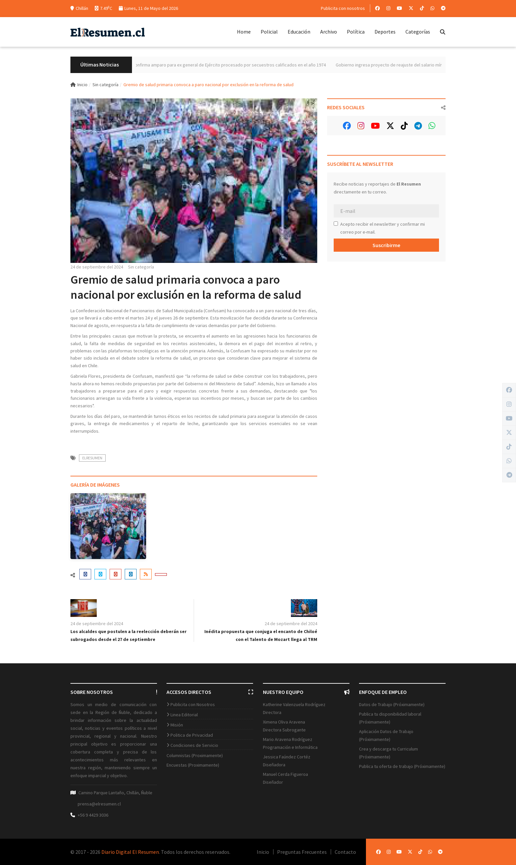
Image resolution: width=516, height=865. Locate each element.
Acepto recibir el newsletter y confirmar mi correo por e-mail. (379, 228)
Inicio (79, 85)
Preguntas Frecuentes (302, 851)
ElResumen (92, 457)
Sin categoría (105, 85)
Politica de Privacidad (191, 735)
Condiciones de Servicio (194, 745)
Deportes (385, 31)
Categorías (417, 31)
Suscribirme (386, 245)
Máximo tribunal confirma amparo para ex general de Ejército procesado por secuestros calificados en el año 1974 (225, 65)
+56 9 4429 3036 (93, 815)
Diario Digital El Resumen (130, 852)
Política (356, 31)
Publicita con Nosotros (192, 704)
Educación (299, 31)
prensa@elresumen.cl (99, 804)
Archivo (328, 31)
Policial (269, 31)
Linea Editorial (184, 715)
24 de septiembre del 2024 (96, 267)
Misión (176, 725)
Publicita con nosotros (343, 8)
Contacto (345, 851)
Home (244, 31)
